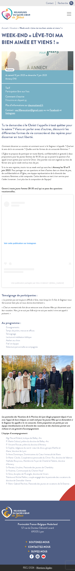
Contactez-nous (39, 547)
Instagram (10, 113)
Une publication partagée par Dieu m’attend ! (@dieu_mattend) (37, 283)
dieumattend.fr (35, 105)
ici (26, 100)
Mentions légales (44, 568)
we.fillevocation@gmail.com (29, 110)
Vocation (14, 28)
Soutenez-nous (39, 542)
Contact (50, 3)
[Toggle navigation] (69, 14)
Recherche (65, 3)
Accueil (5, 28)
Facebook (54, 110)
